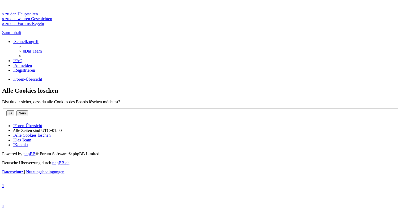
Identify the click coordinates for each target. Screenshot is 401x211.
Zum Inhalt (11, 32)
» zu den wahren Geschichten (27, 18)
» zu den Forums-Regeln (23, 23)
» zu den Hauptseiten (20, 14)
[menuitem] (32, 51)
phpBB (29, 154)
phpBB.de (60, 163)
